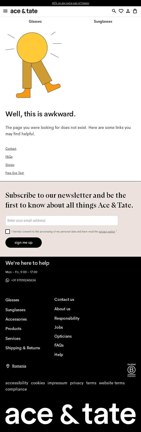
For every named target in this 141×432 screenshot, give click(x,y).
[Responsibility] (71, 318)
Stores (9, 165)
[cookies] (38, 383)
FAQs (9, 157)
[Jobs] (71, 327)
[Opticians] (71, 336)
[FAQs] (71, 345)
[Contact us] (71, 299)
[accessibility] (16, 383)
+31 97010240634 (20, 280)
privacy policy (107, 231)
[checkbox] (7, 231)
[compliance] (16, 389)
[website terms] (112, 383)
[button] (121, 11)
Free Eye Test (14, 173)
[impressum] (57, 383)
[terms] (91, 383)
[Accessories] (22, 319)
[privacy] (77, 383)
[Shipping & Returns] (22, 348)
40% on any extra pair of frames (70, 3)
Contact (10, 149)
